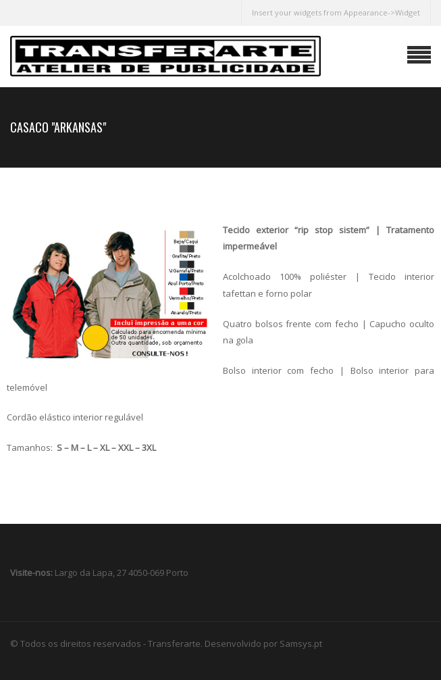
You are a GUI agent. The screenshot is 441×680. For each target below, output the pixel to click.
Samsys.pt (301, 643)
